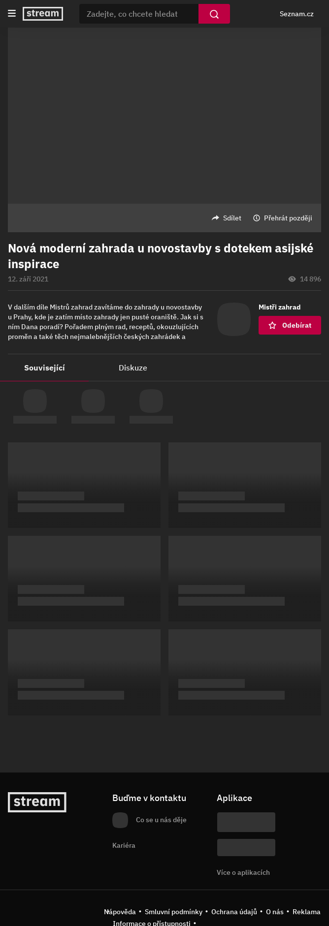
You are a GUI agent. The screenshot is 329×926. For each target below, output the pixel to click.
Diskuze (133, 367)
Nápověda (120, 911)
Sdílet (232, 218)
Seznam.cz (297, 13)
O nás (275, 911)
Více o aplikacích (243, 872)
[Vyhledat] (214, 14)
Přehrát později (288, 218)
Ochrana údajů (234, 911)
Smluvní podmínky (173, 911)
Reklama (307, 911)
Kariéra (123, 845)
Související (44, 367)
